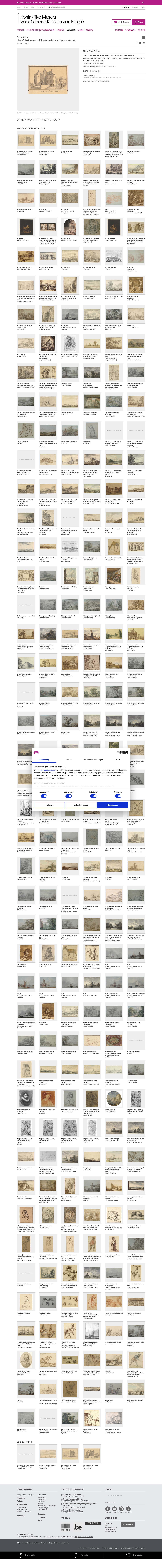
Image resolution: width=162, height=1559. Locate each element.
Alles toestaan (112, 805)
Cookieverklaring (140, 1548)
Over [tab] (118, 760)
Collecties (71, 30)
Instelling (89, 30)
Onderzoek (130, 30)
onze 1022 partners (47, 770)
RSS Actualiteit (110, 1529)
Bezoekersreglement (24, 1511)
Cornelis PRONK (102, 76)
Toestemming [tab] (44, 760)
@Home (141, 30)
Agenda (60, 30)
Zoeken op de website (49, 7)
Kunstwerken (143, 37)
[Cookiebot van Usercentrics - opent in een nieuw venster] (118, 752)
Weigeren (49, 805)
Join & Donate (123, 22)
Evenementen (41, 7)
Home (19, 7)
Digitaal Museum (43, 1509)
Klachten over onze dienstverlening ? (89, 1548)
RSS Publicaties (110, 1531)
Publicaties (41, 1500)
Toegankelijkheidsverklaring (110, 1548)
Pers (32, 7)
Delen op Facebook (137, 43)
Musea (80, 30)
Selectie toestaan (81, 805)
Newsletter (129, 1524)
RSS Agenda (109, 1523)
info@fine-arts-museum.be (84, 1537)
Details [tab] (68, 760)
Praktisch (20, 30)
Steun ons (42, 1517)
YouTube (114, 1512)
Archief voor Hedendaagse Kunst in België (47, 1507)
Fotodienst (41, 1502)
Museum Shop (22, 1509)
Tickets (140, 22)
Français (135, 7)
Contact (25, 7)
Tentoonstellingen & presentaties (41, 30)
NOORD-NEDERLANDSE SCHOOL (96, 81)
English (143, 7)
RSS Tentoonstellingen (111, 1526)
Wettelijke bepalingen (127, 1548)
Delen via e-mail (143, 43)
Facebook (108, 1512)
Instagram (121, 1512)
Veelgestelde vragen (25, 1495)
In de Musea (22, 1504)
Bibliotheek (41, 1498)
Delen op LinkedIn (140, 43)
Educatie (119, 30)
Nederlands (125, 7)
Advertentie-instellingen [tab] (93, 760)
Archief (40, 1504)
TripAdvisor (128, 1512)
